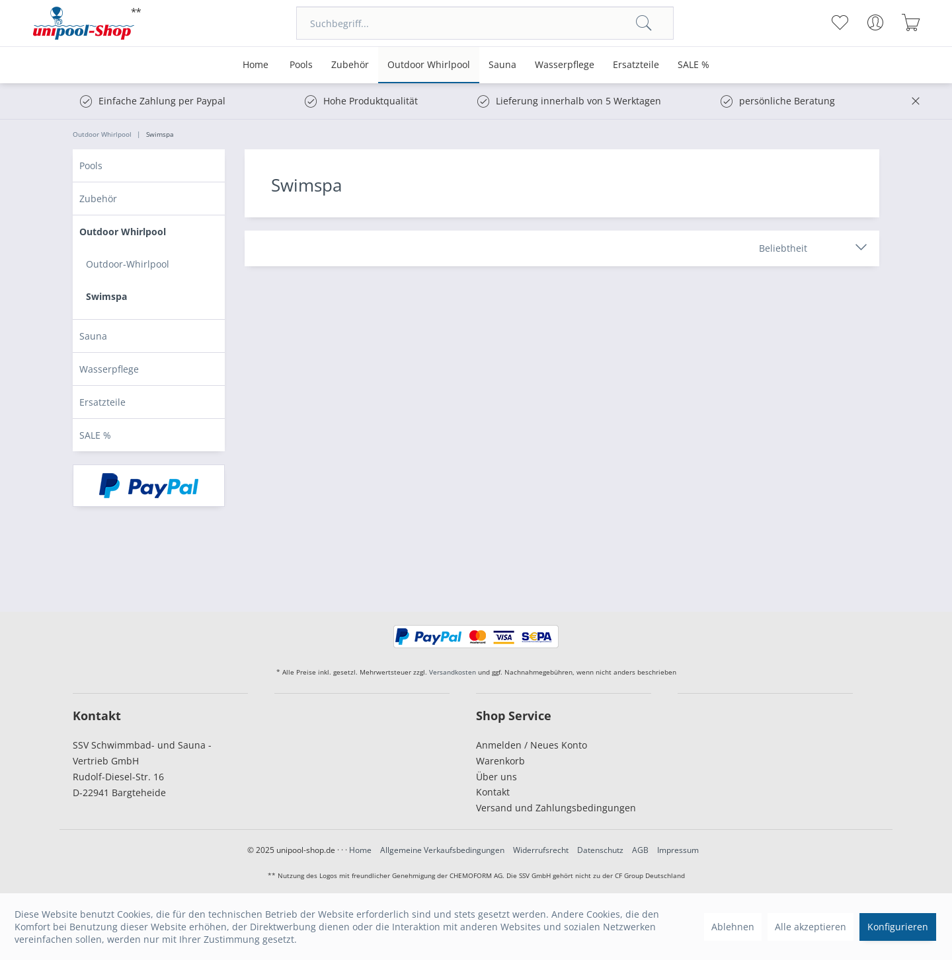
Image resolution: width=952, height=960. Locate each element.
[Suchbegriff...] (485, 23)
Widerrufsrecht (541, 850)
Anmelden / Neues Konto (531, 745)
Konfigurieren (897, 926)
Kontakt (493, 792)
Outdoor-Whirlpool (127, 264)
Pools (90, 165)
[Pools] (301, 65)
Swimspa (106, 296)
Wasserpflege (109, 369)
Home (360, 850)
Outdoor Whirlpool (122, 231)
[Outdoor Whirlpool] (428, 65)
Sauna (93, 336)
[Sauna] (502, 65)
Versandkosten (452, 672)
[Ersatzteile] (636, 65)
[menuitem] (485, 23)
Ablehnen (732, 926)
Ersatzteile (102, 402)
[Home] (255, 65)
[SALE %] (693, 65)
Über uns (496, 776)
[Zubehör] (350, 65)
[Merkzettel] (839, 22)
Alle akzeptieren (810, 926)
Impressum (678, 850)
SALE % (95, 435)
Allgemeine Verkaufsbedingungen (442, 850)
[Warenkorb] (911, 22)
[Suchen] (644, 23)
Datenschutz (600, 850)
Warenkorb (500, 761)
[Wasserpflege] (565, 65)
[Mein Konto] (875, 22)
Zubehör (98, 198)
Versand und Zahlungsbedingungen (556, 807)
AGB (640, 850)
